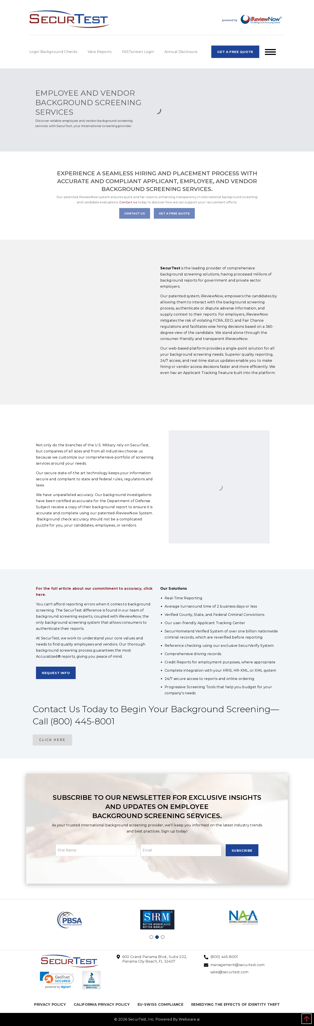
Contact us (136, 200)
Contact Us (141, 208)
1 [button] (152, 938)
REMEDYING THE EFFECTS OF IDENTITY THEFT (235, 1004)
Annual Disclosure (180, 52)
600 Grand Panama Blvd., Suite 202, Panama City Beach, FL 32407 (154, 959)
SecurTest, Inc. (141, 1019)
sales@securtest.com (229, 972)
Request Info (56, 673)
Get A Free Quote (235, 52)
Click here (52, 740)
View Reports (100, 52)
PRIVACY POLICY (50, 1004)
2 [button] (157, 938)
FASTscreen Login (138, 52)
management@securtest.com (237, 965)
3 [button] (163, 938)
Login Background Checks (53, 52)
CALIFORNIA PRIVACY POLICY (102, 1004)
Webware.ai (189, 1019)
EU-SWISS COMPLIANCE (160, 1004)
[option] (70, 919)
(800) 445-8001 (224, 957)
